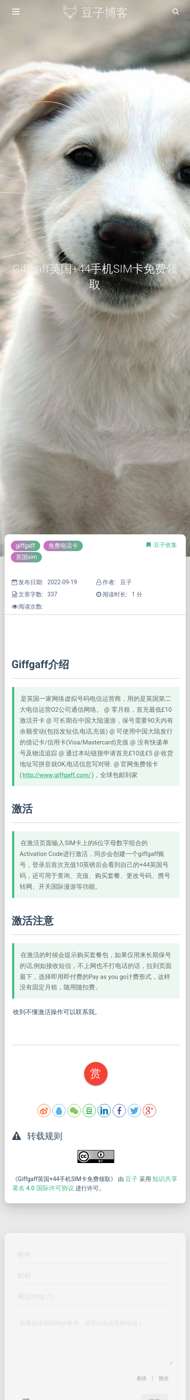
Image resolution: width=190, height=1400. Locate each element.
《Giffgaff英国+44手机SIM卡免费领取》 (65, 1179)
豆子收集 (165, 544)
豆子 (132, 1179)
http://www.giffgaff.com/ (57, 775)
